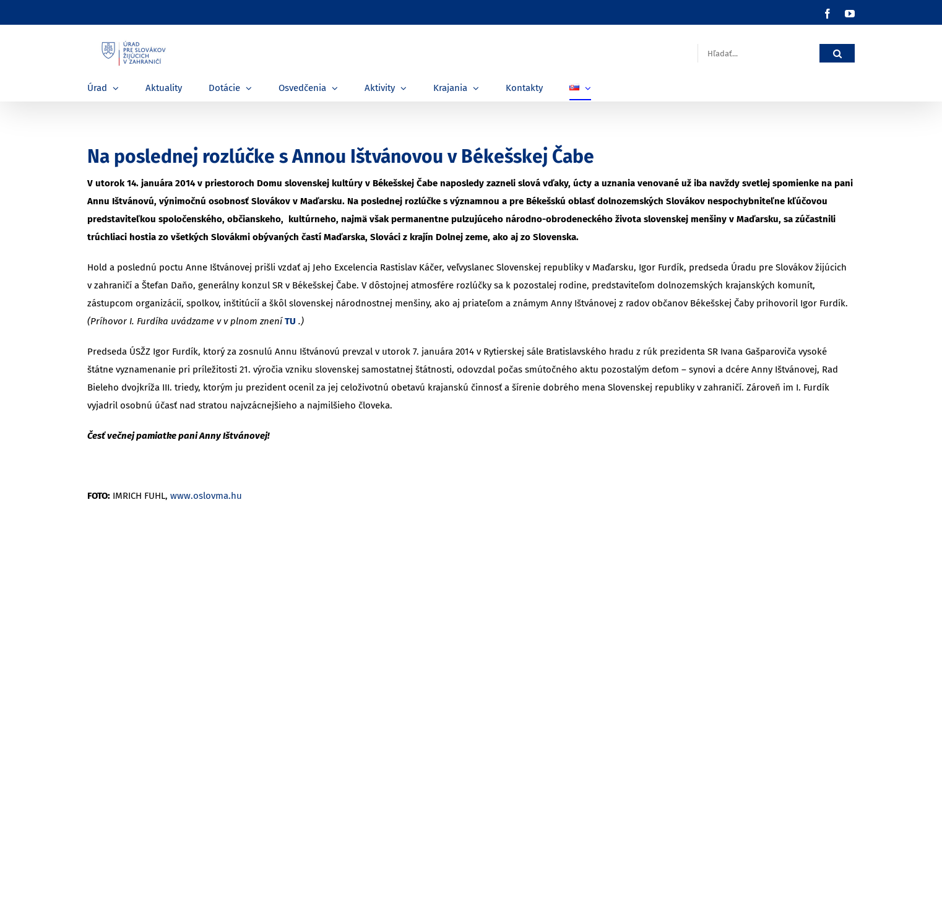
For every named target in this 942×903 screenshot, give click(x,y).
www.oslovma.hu (206, 495)
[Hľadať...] (758, 53)
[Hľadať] (837, 53)
